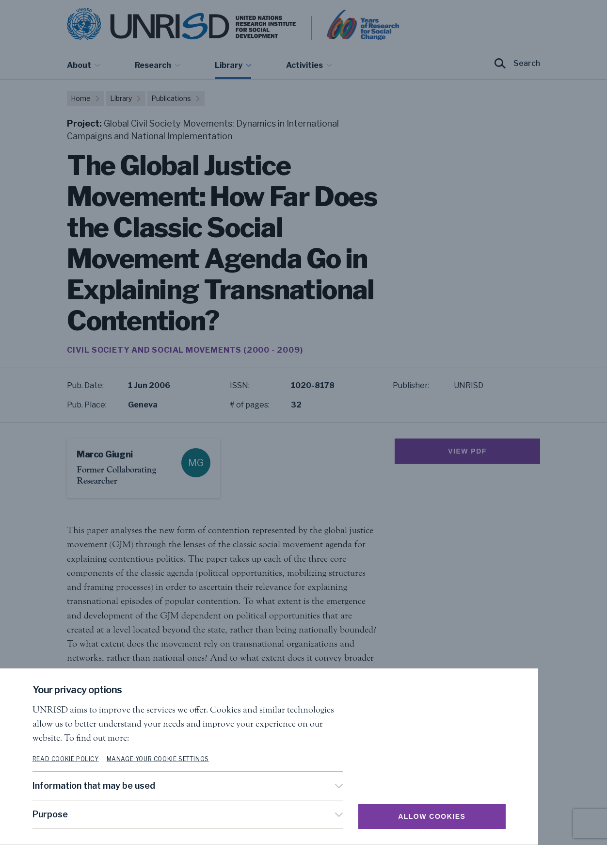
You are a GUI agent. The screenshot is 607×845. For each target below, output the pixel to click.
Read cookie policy (100, 759)
